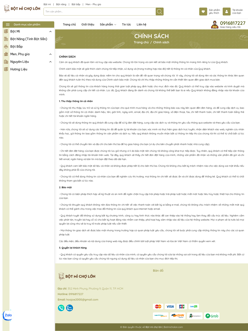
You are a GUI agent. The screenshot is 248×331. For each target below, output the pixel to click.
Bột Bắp (13, 46)
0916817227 (232, 23)
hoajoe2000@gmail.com (82, 299)
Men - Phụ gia (93, 4)
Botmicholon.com (173, 327)
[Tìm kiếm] (160, 11)
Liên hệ (141, 24)
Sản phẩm (108, 24)
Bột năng (61, 4)
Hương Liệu (15, 69)
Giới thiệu (87, 24)
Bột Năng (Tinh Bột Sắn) (25, 38)
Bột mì (47, 4)
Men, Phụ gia (17, 54)
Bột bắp (76, 4)
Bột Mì (12, 31)
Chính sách (67, 56)
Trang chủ (69, 24)
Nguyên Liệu (16, 61)
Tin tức (126, 24)
